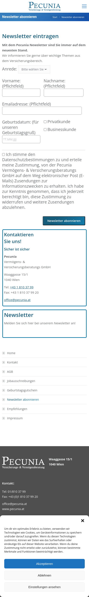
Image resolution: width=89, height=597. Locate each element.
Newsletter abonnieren (23, 400)
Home (11, 353)
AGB (10, 372)
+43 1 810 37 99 (21, 287)
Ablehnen (44, 575)
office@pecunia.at (17, 300)
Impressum (15, 418)
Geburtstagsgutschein (22, 390)
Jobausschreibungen (21, 381)
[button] (83, 521)
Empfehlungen (17, 409)
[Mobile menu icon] (84, 6)
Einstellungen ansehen (44, 587)
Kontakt (12, 362)
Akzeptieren (44, 563)
